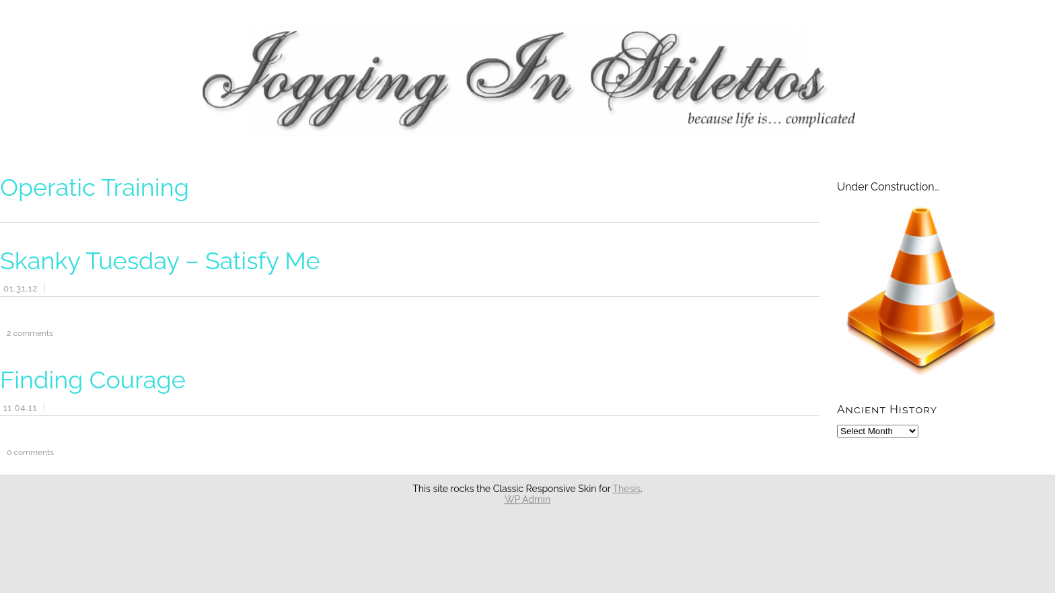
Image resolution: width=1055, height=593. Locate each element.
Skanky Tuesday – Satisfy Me (160, 260)
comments (26, 333)
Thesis (627, 488)
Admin (527, 499)
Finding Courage (93, 379)
